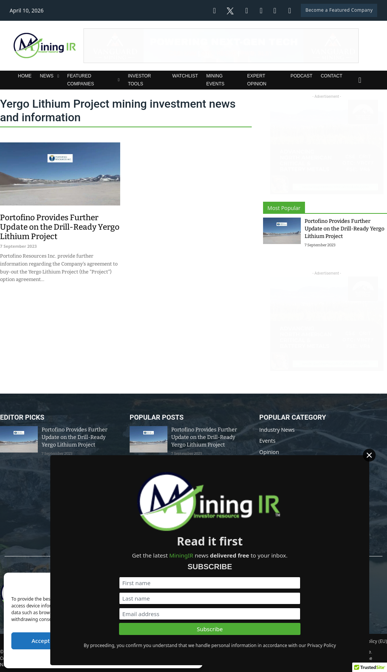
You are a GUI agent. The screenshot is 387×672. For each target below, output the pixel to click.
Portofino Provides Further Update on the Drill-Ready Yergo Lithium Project (344, 228)
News (47, 76)
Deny (103, 640)
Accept (41, 640)
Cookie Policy (85, 658)
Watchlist (185, 76)
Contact (331, 76)
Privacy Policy (117, 658)
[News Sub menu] (58, 76)
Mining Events (215, 79)
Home (25, 76)
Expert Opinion (256, 79)
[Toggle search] (359, 80)
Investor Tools (139, 79)
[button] (191, 583)
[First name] (303, 564)
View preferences (165, 640)
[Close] (379, 459)
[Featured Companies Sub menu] (118, 80)
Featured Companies (80, 79)
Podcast (302, 76)
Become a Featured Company (339, 10)
